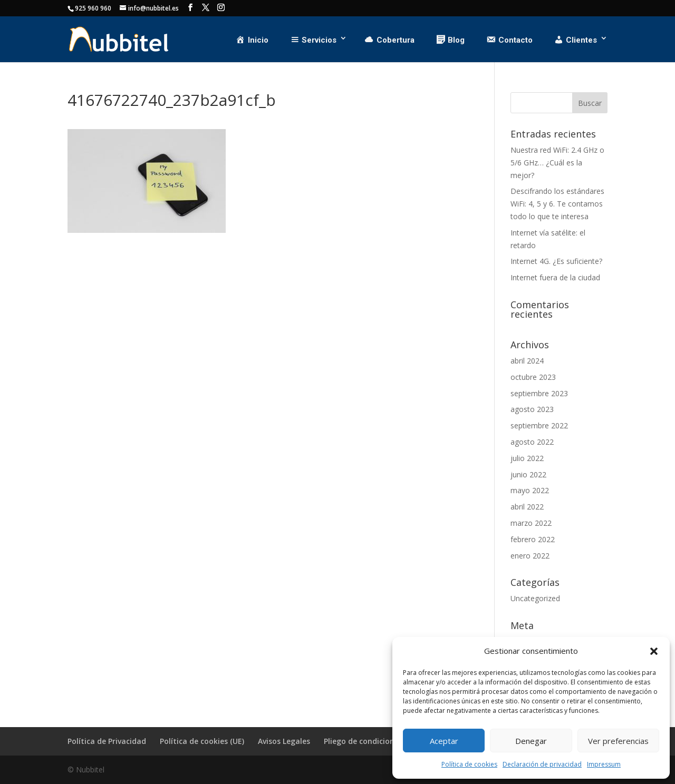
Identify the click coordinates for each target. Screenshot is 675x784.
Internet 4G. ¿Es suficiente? (556, 261)
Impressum (604, 764)
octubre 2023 (533, 377)
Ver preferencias (618, 741)
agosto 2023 (532, 409)
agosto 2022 (532, 442)
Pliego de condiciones (363, 741)
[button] (654, 651)
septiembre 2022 (539, 425)
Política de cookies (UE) (202, 741)
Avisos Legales (284, 741)
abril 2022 (527, 507)
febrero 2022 (532, 539)
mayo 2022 (529, 490)
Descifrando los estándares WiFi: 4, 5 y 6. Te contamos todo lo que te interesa (557, 203)
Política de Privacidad (107, 741)
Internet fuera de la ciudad (555, 277)
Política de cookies (469, 764)
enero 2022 (529, 556)
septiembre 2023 (539, 393)
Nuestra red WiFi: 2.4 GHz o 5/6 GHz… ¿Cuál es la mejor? (557, 162)
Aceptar (444, 741)
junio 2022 (528, 474)
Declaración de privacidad (542, 764)
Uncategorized (535, 598)
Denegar (531, 741)
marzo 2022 (531, 523)
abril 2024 (527, 361)
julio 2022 (527, 458)
